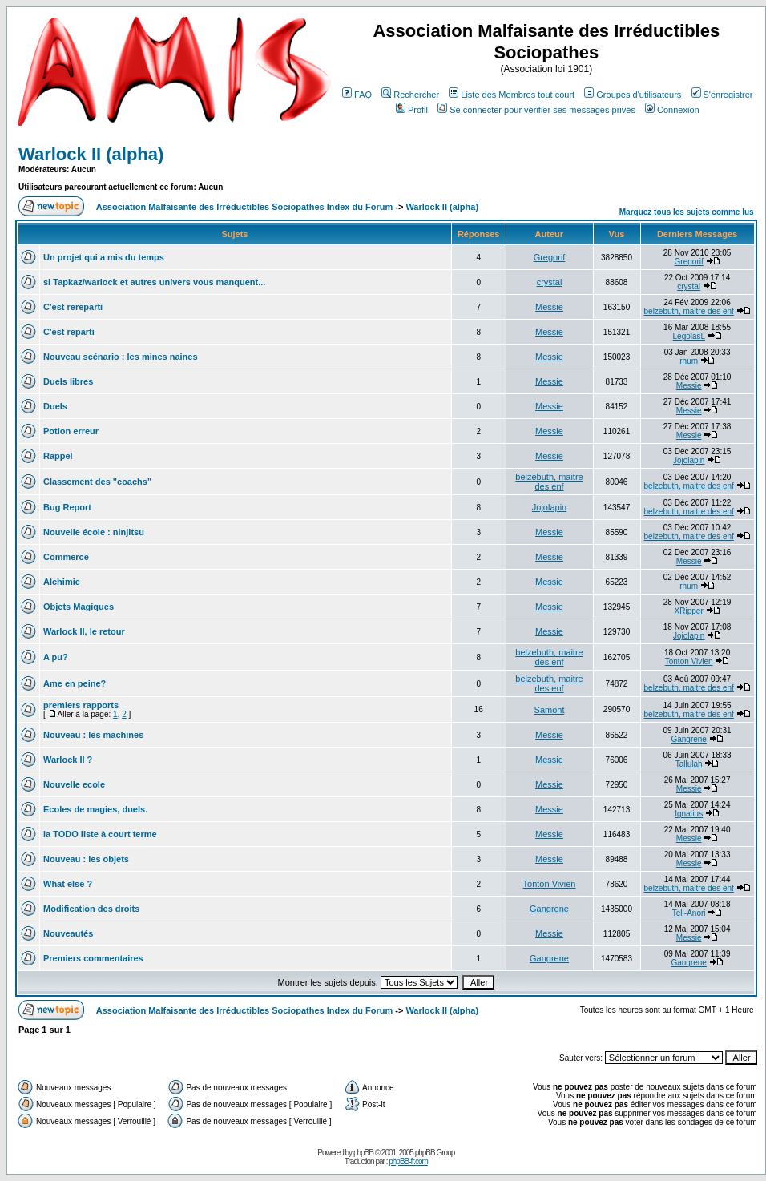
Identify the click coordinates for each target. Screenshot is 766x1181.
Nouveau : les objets (86, 859)
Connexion (672, 110)
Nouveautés (68, 933)
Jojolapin (688, 460)
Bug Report (67, 507)
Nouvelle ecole (74, 784)
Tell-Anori (689, 913)
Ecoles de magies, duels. (95, 809)
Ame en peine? (74, 683)
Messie (549, 307)
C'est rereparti (73, 307)
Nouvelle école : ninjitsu (93, 532)
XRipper (689, 611)
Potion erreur (71, 431)
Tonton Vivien (689, 661)
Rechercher (410, 94)
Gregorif (550, 257)
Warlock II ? (67, 759)
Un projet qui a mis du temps (103, 257)
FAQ (357, 94)
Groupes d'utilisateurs (632, 94)
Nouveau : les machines (93, 735)
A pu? (55, 657)
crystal (549, 282)
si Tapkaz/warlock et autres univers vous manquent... (154, 282)
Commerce (66, 557)
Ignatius (689, 813)
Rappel (58, 456)
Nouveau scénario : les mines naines (120, 356)
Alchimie (61, 581)
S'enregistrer (722, 94)
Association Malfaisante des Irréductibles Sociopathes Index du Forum (244, 207)
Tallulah (689, 764)
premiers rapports (81, 705)
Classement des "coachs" (97, 481)
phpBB (363, 1152)
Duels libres (68, 381)
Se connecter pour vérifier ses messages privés (536, 110)
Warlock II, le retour (84, 631)
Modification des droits (91, 908)
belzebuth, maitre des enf (689, 311)
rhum (688, 361)
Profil (412, 110)
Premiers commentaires (93, 958)
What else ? (67, 884)
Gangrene (688, 739)
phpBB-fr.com (408, 1161)
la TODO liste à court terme (100, 834)
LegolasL (689, 336)
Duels (55, 406)
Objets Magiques (78, 606)
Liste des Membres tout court (511, 94)
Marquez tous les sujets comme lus (686, 212)
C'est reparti (69, 332)
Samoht (549, 710)
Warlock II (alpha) (90, 154)
